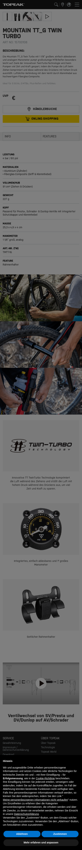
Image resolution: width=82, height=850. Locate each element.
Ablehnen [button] (22, 833)
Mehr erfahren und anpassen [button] (41, 842)
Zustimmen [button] (60, 833)
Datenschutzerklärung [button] (26, 814)
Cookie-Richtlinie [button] (45, 778)
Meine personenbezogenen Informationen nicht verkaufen (35, 799)
